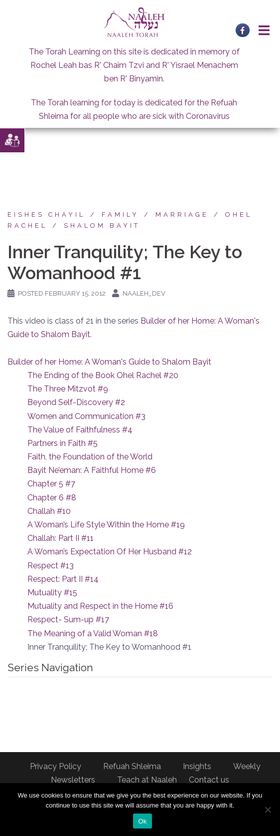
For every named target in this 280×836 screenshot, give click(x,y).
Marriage (182, 214)
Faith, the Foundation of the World (89, 456)
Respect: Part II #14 (63, 579)
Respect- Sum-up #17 (68, 619)
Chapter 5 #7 (51, 483)
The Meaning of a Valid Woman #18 (92, 633)
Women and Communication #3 (86, 416)
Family (120, 214)
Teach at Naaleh (147, 780)
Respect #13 (50, 565)
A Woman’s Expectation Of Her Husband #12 (109, 551)
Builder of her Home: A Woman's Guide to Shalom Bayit (109, 362)
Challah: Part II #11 (60, 538)
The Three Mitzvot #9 (67, 389)
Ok (142, 821)
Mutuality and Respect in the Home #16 (100, 606)
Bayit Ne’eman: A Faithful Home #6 (91, 470)
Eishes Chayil (46, 214)
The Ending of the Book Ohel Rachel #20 (102, 375)
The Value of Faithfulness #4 (80, 429)
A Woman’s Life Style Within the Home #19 (106, 524)
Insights (197, 766)
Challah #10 (49, 511)
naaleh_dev (144, 293)
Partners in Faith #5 (62, 443)
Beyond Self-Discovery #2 (76, 402)
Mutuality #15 (52, 592)
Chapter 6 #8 (51, 497)
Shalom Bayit (102, 225)
